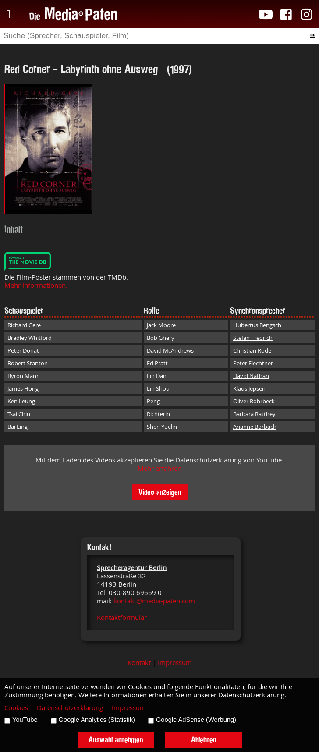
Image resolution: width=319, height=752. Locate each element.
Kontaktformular (122, 617)
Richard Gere (24, 325)
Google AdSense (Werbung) (196, 719)
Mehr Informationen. (35, 285)
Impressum (175, 662)
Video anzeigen (159, 491)
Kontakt (139, 662)
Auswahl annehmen (116, 739)
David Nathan (251, 376)
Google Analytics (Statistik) (97, 719)
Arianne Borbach (254, 426)
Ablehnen (203, 739)
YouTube (25, 719)
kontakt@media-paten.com (154, 601)
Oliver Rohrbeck (254, 401)
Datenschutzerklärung (70, 707)
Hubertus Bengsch (257, 325)
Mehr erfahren (159, 468)
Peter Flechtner (253, 363)
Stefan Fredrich (253, 338)
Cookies (16, 707)
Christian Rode (252, 350)
